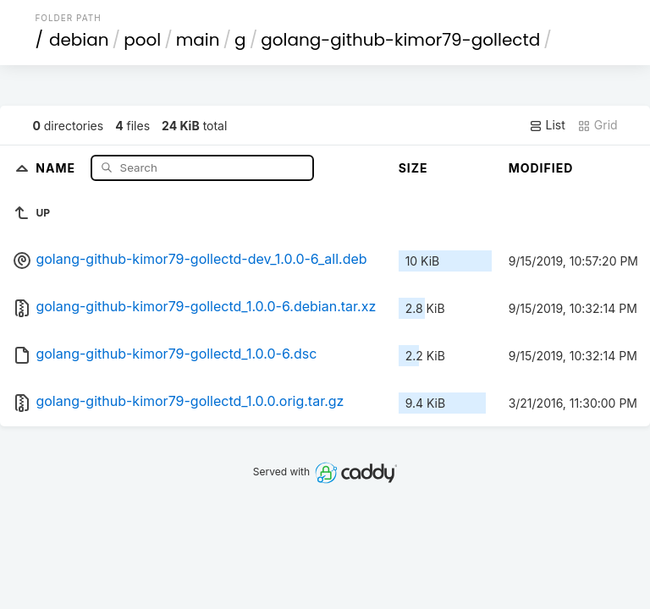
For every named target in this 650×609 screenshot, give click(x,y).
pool (142, 40)
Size (413, 168)
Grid (597, 125)
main (198, 40)
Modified (541, 168)
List (547, 125)
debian (79, 40)
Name (57, 167)
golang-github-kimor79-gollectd (400, 40)
